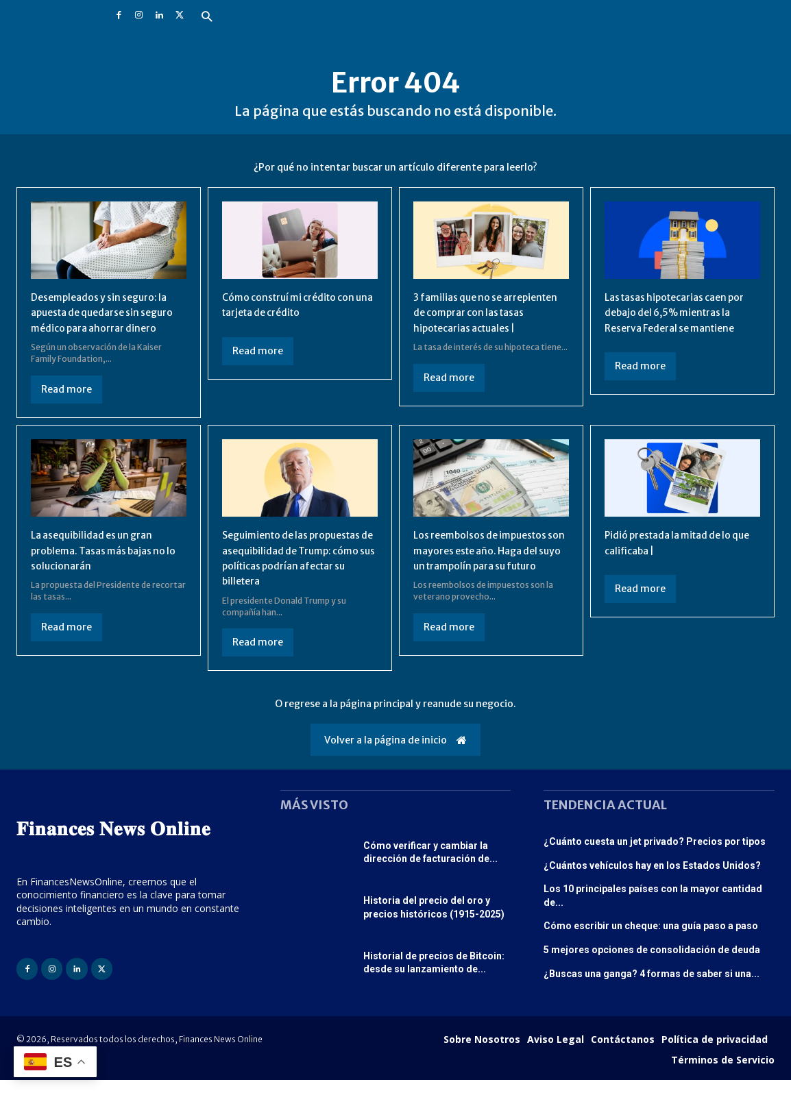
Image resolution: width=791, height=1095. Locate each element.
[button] (207, 17)
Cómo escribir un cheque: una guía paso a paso (651, 941)
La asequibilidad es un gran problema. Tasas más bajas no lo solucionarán (107, 565)
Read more (66, 404)
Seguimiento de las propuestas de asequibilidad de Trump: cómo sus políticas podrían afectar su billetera (296, 573)
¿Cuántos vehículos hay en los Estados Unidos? (652, 880)
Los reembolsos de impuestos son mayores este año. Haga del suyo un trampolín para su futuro (489, 573)
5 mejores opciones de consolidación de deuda (652, 964)
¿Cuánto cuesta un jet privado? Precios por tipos (655, 856)
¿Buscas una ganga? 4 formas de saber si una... (651, 988)
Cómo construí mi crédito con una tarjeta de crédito (297, 304)
